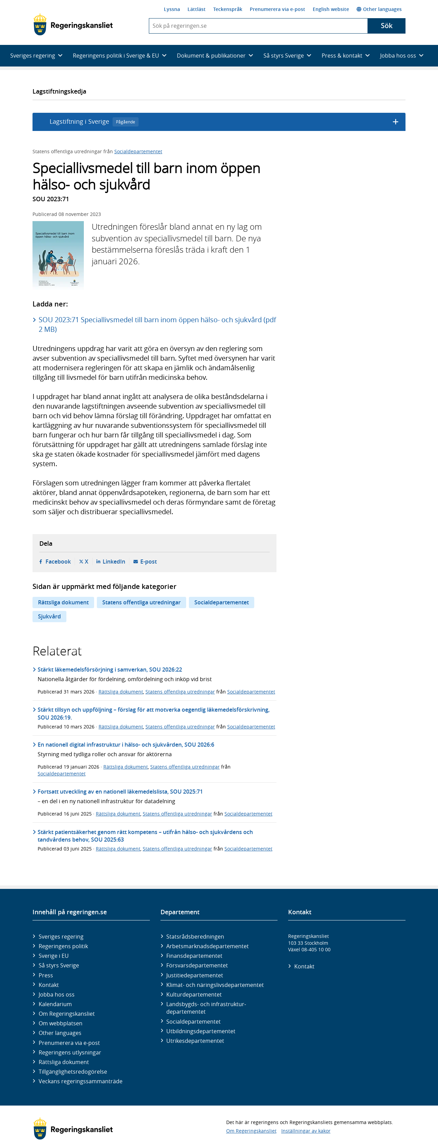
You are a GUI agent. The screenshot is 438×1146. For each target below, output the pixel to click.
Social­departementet (193, 1021)
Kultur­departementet (194, 994)
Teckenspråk (227, 9)
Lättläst (197, 9)
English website (331, 9)
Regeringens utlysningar (70, 1052)
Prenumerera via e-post (277, 9)
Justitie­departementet (194, 975)
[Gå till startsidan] (73, 24)
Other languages (379, 9)
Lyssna (172, 9)
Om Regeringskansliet (67, 1013)
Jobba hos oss (57, 994)
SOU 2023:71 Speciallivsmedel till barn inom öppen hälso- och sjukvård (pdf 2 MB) (157, 324)
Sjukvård (49, 616)
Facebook (58, 561)
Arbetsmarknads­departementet (207, 946)
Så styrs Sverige (59, 965)
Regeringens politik (63, 946)
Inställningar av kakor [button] (306, 1130)
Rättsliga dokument (63, 602)
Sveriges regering (61, 936)
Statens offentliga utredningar (141, 602)
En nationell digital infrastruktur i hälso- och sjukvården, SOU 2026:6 (126, 744)
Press (46, 975)
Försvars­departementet (197, 965)
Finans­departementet (194, 956)
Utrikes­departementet (195, 1041)
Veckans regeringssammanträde (81, 1081)
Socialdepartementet (138, 151)
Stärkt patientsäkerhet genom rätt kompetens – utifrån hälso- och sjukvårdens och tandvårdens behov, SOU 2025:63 (145, 835)
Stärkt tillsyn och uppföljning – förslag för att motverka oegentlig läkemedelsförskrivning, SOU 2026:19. (154, 713)
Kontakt (49, 985)
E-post (148, 561)
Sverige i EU (54, 956)
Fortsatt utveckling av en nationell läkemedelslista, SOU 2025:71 (120, 791)
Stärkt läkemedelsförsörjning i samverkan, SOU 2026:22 (110, 669)
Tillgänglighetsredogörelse (73, 1071)
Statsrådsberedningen (195, 936)
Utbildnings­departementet (200, 1031)
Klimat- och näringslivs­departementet (215, 985)
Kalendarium (55, 1004)
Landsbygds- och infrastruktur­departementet (206, 1007)
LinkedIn (114, 561)
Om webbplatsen (60, 1023)
